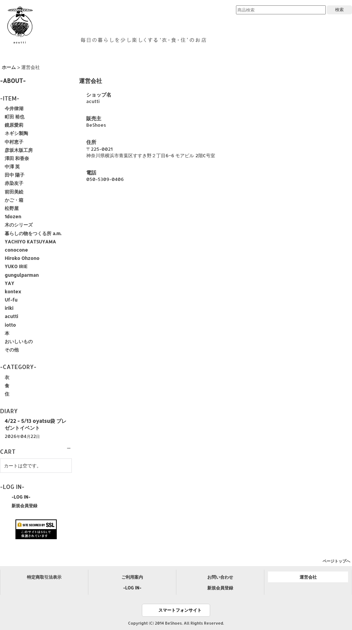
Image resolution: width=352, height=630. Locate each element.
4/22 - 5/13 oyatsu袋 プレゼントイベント (35, 424)
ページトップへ (336, 561)
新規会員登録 (24, 505)
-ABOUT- (13, 80)
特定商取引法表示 (44, 577)
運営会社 (308, 577)
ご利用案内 (132, 577)
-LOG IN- (20, 497)
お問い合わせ (220, 577)
